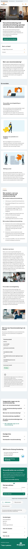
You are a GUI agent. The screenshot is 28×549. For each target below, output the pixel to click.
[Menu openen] (25, 4)
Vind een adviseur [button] (7, 493)
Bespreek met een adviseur (10, 39)
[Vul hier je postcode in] (12, 490)
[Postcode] (14, 488)
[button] (4, 1)
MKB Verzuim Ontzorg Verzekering (10, 459)
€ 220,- (6, 368)
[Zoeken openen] (22, 4)
